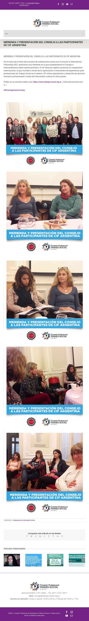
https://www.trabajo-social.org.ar (47, 82)
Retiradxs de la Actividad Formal (24, 520)
